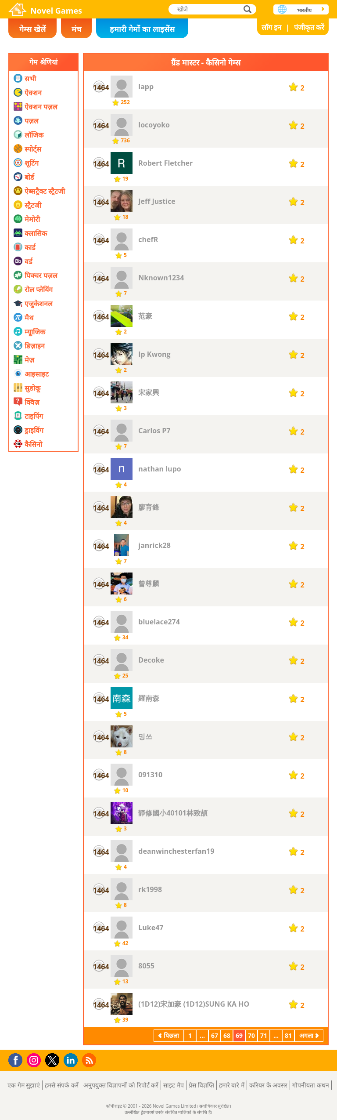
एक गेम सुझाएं (23, 1085)
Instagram (35, 1059)
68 (226, 1035)
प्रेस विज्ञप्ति (201, 1085)
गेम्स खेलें (32, 29)
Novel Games (56, 10)
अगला (306, 1035)
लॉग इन (271, 27)
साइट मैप (173, 1085)
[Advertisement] (43, 645)
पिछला (171, 1035)
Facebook (17, 1059)
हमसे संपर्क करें (61, 1085)
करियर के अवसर (268, 1085)
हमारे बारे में (231, 1085)
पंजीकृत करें (309, 27)
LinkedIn (72, 1060)
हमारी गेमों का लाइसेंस (142, 29)
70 (251, 1035)
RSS (90, 1060)
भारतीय (304, 10)
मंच (76, 29)
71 (263, 1035)
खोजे (248, 9)
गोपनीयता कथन (310, 1085)
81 (288, 1035)
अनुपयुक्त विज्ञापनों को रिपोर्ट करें (121, 1085)
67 (214, 1035)
